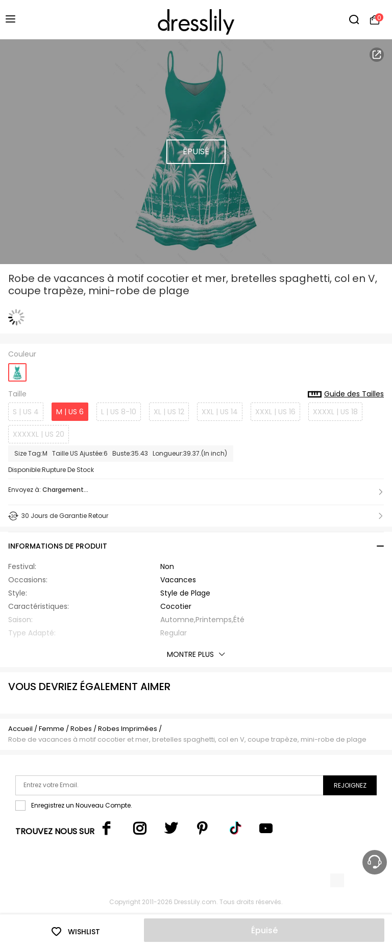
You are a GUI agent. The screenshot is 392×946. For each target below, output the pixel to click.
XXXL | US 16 (275, 412)
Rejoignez (350, 785)
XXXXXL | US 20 (38, 434)
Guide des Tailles (346, 394)
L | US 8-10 (118, 412)
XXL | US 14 (220, 412)
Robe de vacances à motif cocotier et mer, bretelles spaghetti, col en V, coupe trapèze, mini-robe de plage (187, 739)
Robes (81, 729)
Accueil (20, 729)
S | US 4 (26, 412)
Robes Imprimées (127, 729)
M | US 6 (70, 412)
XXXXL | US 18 (335, 412)
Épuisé (264, 930)
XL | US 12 (169, 412)
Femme (51, 729)
